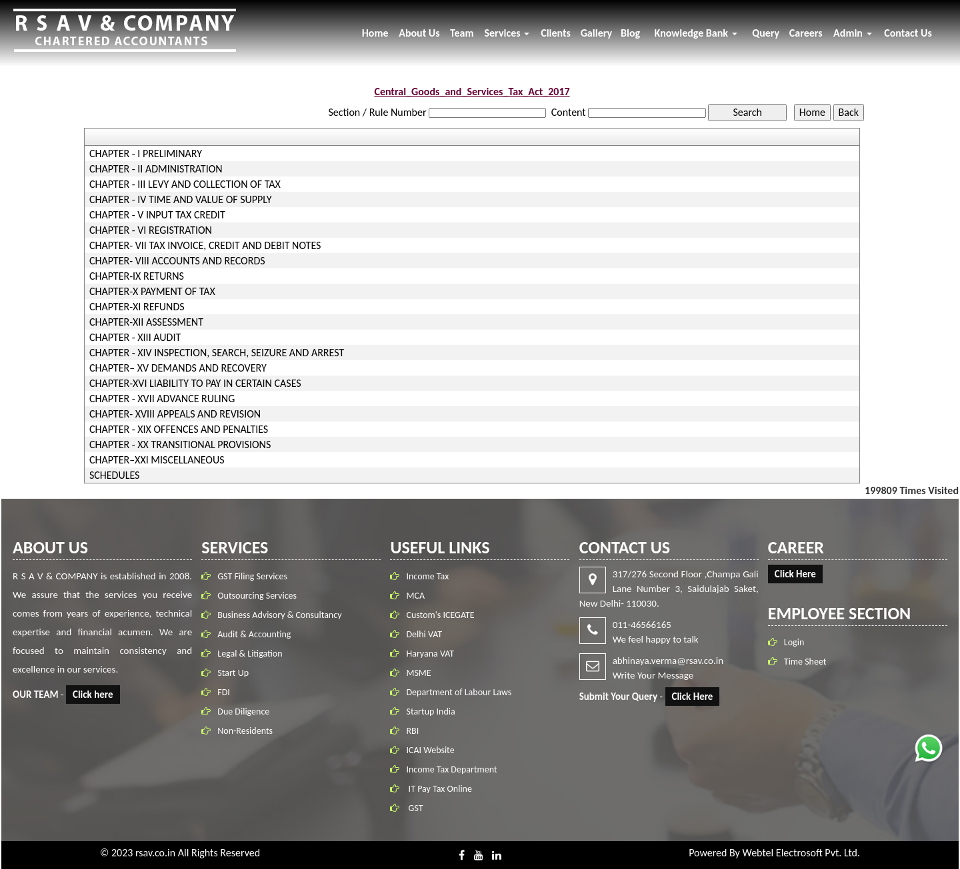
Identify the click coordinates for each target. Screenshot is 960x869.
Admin (852, 33)
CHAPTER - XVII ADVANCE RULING (162, 399)
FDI (226, 692)
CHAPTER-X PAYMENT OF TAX (152, 291)
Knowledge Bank (696, 33)
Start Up (235, 673)
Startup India (430, 709)
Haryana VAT (430, 651)
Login (791, 642)
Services (506, 33)
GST (414, 805)
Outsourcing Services (259, 595)
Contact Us (907, 33)
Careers (806, 33)
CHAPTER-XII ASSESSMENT (146, 322)
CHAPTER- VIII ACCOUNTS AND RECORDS (177, 261)
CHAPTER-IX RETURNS (136, 276)
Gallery (596, 33)
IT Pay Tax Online (438, 786)
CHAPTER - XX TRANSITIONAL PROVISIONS (180, 444)
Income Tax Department (451, 766)
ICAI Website (430, 747)
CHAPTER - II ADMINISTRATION (156, 169)
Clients (556, 33)
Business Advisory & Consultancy (282, 615)
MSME (418, 670)
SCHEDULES (114, 475)
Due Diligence (246, 711)
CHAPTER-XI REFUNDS (137, 307)
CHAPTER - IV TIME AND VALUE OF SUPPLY (180, 199)
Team (462, 33)
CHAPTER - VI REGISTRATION (150, 230)
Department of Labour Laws (458, 689)
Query (765, 33)
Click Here (690, 697)
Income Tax (427, 573)
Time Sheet (802, 661)
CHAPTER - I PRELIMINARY (145, 153)
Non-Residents (247, 730)
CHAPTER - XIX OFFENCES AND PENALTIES (178, 429)
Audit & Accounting (256, 634)
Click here (95, 695)
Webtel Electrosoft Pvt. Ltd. (801, 852)
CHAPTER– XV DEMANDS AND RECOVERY (178, 368)
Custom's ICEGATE (440, 612)
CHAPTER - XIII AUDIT (135, 337)
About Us (419, 33)
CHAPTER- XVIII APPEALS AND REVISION (175, 414)
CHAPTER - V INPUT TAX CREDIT (157, 215)
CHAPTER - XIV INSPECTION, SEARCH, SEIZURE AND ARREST (216, 353)
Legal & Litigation (252, 653)
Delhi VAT (424, 631)
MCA (415, 593)
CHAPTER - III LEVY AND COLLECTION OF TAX (185, 184)
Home (375, 33)
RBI (412, 728)
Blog (630, 33)
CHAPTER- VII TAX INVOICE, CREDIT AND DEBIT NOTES (205, 245)
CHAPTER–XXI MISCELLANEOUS (157, 460)
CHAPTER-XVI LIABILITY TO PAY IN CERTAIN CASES (195, 383)
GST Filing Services (255, 576)
